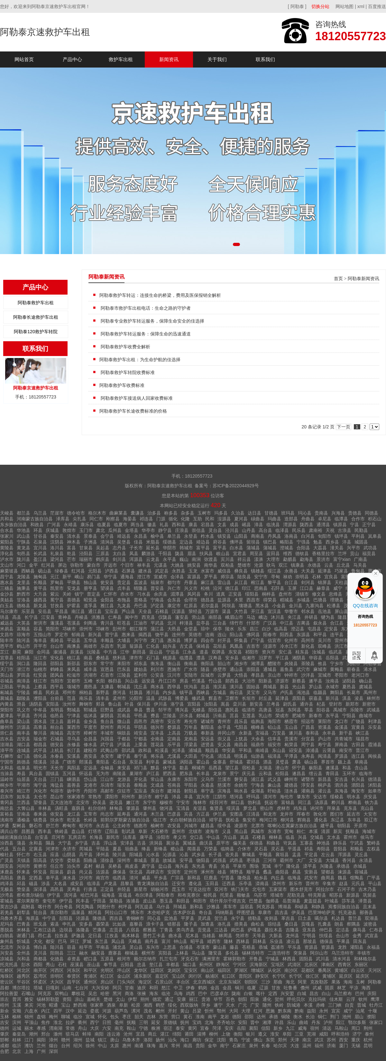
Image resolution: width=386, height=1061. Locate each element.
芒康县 (99, 929)
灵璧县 (282, 761)
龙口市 (341, 721)
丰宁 (278, 866)
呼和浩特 (340, 1034)
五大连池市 (61, 802)
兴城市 (191, 825)
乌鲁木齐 (131, 1039)
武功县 (370, 547)
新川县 (332, 698)
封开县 (224, 640)
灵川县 (40, 953)
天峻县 (7, 513)
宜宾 (335, 1010)
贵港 (205, 999)
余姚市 (241, 785)
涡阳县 (186, 761)
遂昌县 (299, 773)
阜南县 (361, 761)
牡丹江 (376, 1005)
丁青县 (166, 929)
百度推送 (377, 6)
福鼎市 (257, 744)
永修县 (73, 744)
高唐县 (265, 709)
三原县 (102, 553)
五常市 (90, 814)
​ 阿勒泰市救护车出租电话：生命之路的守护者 (145, 308)
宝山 (65, 1005)
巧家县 (341, 570)
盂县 (296, 854)
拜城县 (180, 906)
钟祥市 (291, 675)
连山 (221, 634)
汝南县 (332, 680)
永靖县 (70, 524)
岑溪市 (203, 947)
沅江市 (40, 657)
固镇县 (52, 773)
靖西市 (214, 941)
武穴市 (303, 669)
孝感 (41, 1028)
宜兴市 (203, 796)
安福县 (262, 733)
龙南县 (191, 738)
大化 (37, 941)
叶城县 (331, 900)
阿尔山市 (319, 953)
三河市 (270, 860)
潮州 (33, 1034)
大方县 (40, 594)
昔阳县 (340, 848)
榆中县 (157, 536)
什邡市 (253, 623)
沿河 (217, 588)
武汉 (319, 1039)
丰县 (188, 796)
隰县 (50, 843)
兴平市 (353, 547)
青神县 (64, 617)
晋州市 (312, 883)
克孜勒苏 (319, 981)
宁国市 (7, 761)
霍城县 (7, 900)
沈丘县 (140, 686)
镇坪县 (341, 536)
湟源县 (224, 518)
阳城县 (136, 854)
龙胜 (342, 947)
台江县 (291, 582)
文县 (221, 524)
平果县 (343, 941)
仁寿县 (115, 617)
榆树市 (157, 825)
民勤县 (361, 530)
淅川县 (153, 692)
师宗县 (227, 576)
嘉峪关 (93, 999)
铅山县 (274, 727)
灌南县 (308, 790)
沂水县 (186, 715)
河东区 (73, 970)
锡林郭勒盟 (48, 999)
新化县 (308, 646)
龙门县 (157, 640)
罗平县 (210, 576)
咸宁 (348, 1010)
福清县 (274, 756)
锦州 (28, 1016)
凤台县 (35, 773)
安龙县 (73, 588)
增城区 (257, 970)
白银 (248, 993)
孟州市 (119, 698)
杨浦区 (212, 976)
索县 (54, 924)
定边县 (186, 541)
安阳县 (52, 704)
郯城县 (203, 715)
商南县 (257, 536)
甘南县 (23, 814)
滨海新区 (259, 964)
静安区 (262, 976)
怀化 (102, 1016)
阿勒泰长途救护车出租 (35, 317)
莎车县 (348, 900)
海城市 (369, 831)
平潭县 (291, 756)
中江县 (286, 623)
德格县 (23, 605)
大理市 (273, 559)
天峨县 (135, 941)
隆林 (228, 941)
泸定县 (157, 605)
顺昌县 (212, 750)
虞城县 (365, 686)
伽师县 (272, 900)
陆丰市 (7, 640)
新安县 (256, 704)
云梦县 (224, 675)
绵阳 (176, 1034)
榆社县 (7, 854)
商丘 (152, 1034)
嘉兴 (163, 1045)
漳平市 (7, 750)
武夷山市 (109, 750)
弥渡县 (210, 559)
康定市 (174, 605)
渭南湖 (55, 1028)
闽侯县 (374, 756)
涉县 (45, 883)
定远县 (90, 767)
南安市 (346, 750)
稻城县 (286, 599)
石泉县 (40, 541)
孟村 (88, 866)
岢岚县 (290, 843)
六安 (106, 1028)
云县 (328, 565)
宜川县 (40, 547)
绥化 (172, 1005)
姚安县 (194, 565)
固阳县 (306, 958)
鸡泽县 (7, 883)
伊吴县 (298, 912)
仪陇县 (165, 617)
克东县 (350, 808)
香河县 (349, 860)
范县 (71, 698)
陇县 (179, 553)
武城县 (373, 709)
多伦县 (232, 953)
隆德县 (99, 918)
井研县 (311, 617)
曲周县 (328, 877)
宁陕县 (23, 541)
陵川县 (119, 854)
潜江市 (23, 669)
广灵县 (7, 860)
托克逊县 (347, 912)
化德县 (57, 958)
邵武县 (128, 750)
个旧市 (127, 565)
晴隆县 (140, 588)
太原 (114, 1045)
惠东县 (174, 640)
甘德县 (271, 513)
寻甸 (275, 576)
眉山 (358, 1016)
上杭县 (57, 750)
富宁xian (342, 559)
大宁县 (64, 843)
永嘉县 (207, 785)
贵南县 (321, 513)
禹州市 (370, 692)
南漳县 (23, 680)
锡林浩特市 (253, 953)
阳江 (340, 1022)
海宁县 (40, 785)
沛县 (176, 796)
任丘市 (57, 866)
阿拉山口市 (116, 912)
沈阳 (221, 1039)
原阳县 (299, 698)
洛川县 (57, 547)
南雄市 (90, 646)
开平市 (40, 646)
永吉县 (102, 825)
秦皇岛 (19, 1034)
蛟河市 (86, 825)
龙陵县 (23, 576)
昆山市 (57, 796)
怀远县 (86, 773)
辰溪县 (77, 651)
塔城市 (277, 895)
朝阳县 (344, 825)
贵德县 (355, 513)
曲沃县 (206, 843)
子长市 (136, 547)
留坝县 (253, 541)
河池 (41, 1005)
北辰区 (311, 964)
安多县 (86, 924)
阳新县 (265, 680)
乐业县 (276, 941)
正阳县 (7, 686)
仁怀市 (110, 594)
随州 (266, 1005)
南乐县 (86, 698)
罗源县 (341, 756)
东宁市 (149, 802)
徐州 (90, 1045)
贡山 (354, 553)
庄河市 (58, 837)
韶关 (138, 1016)
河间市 (23, 866)
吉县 (95, 843)
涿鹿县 (7, 871)
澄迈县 (297, 628)
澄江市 (144, 576)
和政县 (37, 524)
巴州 (359, 993)
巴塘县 (320, 599)
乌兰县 (40, 513)
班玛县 (288, 513)
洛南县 (291, 536)
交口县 (196, 837)
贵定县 (124, 582)
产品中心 (72, 59)
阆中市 (131, 617)
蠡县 (267, 871)
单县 (138, 709)
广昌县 (308, 727)
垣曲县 (131, 848)
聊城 (65, 1016)
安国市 (174, 871)
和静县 (318, 906)
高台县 (265, 530)
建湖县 (174, 790)
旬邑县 (23, 553)
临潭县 (341, 518)
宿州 (314, 1028)
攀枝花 (78, 993)
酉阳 (37, 964)
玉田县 (212, 883)
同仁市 (96, 518)
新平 (66, 576)
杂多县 (187, 513)
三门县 (57, 779)
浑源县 (344, 854)
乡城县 (303, 599)
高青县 (40, 727)
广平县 (373, 877)
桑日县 (291, 924)
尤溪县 (174, 756)
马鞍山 (341, 1028)
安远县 (207, 738)
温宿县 (246, 906)
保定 (209, 1039)
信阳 (265, 1028)
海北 (290, 981)
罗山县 (315, 686)
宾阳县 (165, 953)
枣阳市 (341, 675)
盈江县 (40, 559)
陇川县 (23, 559)
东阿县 (294, 709)
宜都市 (73, 680)
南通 (138, 1045)
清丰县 (102, 698)
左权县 (373, 848)
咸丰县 (90, 669)
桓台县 (57, 727)
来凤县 (73, 669)
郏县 (100, 704)
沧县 (225, 866)
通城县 (270, 669)
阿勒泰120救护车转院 (35, 331)
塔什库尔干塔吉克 (228, 900)
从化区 (274, 970)
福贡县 (369, 553)
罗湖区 (241, 970)
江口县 (306, 588)
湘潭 (266, 1022)
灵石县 (261, 848)
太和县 (7, 767)
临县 (290, 837)
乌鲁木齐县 (11, 918)
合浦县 (186, 947)
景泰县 (90, 536)
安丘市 (174, 721)
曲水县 (175, 935)
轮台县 (40, 912)
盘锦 (41, 1016)
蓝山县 (156, 651)
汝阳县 (210, 704)
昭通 (53, 1005)
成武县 (124, 709)
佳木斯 (336, 999)
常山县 (157, 779)
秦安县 (57, 536)
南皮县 (131, 866)
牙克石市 (190, 958)
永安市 (107, 756)
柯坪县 (125, 906)
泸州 (328, 1022)
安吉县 (341, 779)
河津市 (52, 848)
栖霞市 (291, 721)
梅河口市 (268, 819)
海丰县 (40, 640)
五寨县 (306, 843)
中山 (102, 1045)
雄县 (221, 871)
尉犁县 (23, 912)
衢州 (82, 1022)
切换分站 (320, 6)
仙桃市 (40, 669)
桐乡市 (7, 785)
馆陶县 (356, 877)
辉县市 (215, 698)
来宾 (28, 1005)
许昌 (279, 1022)
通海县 (127, 576)
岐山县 (223, 553)
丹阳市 (90, 790)
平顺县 (265, 854)
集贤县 (216, 808)
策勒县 (116, 900)
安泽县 (127, 843)
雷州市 (341, 640)
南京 (306, 1039)
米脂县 (153, 541)
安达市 (320, 796)
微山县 (124, 721)
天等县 (259, 935)
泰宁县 (140, 756)
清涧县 (107, 541)
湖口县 (23, 744)
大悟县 (241, 675)
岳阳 (241, 1028)
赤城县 (360, 866)
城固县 (361, 541)
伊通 (4, 825)
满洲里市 (211, 958)
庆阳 (371, 993)
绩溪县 (40, 761)
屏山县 (341, 611)
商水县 (157, 686)
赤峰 (320, 1005)
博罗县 (191, 640)
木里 (238, 599)
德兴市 (157, 727)
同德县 (371, 513)
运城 (16, 1028)
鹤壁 (160, 1005)
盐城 (90, 1039)
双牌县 (218, 651)
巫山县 (93, 964)
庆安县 (370, 796)
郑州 (282, 1039)
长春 (265, 1045)
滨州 (16, 1022)
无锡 (355, 1045)
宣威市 (160, 576)
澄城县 (286, 547)
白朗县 (7, 935)
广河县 (53, 524)
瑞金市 (40, 738)
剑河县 (308, 582)
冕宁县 (57, 599)
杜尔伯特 (97, 808)
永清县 (365, 860)
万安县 (279, 733)
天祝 (330, 530)
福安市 (274, 744)
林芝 (341, 987)
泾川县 (232, 530)
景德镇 (170, 1022)
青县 (212, 866)
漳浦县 (312, 750)
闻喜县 (194, 848)
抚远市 (271, 802)
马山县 (198, 953)
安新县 (311, 871)
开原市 (360, 825)
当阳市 (57, 680)
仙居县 (23, 779)
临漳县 (93, 883)
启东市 (7, 796)
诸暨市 (308, 779)
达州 (261, 1016)
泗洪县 (341, 785)
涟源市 (270, 646)
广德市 (69, 761)
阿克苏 (44, 993)
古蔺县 (303, 623)
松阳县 (282, 773)
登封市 (335, 704)
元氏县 (358, 883)
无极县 (7, 889)
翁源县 (136, 646)
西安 (343, 1039)
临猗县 (227, 848)
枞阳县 (315, 767)
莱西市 (73, 727)
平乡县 (160, 877)
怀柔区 (40, 981)
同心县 (154, 918)
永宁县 (237, 918)
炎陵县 (291, 663)
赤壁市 (219, 669)
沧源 (258, 565)
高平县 (86, 854)
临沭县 (90, 715)
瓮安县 (107, 582)
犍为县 (328, 617)
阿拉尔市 (325, 889)
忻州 (209, 1010)
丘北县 (343, 565)
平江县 (282, 657)
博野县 (236, 871)
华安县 (228, 750)
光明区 (107, 970)
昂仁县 (44, 935)
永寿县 (308, 756)
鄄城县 (73, 709)
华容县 (315, 657)
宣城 (90, 1016)
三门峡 (335, 1005)
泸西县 (111, 570)
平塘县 (73, 582)
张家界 (97, 1005)
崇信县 (198, 530)
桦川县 (338, 802)
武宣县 (371, 935)
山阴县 (69, 854)
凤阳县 (73, 767)
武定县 (162, 570)
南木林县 (131, 935)
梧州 (4, 1005)
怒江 (165, 987)
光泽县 (178, 750)
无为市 (102, 773)
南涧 (196, 559)
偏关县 (239, 843)
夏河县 (241, 518)
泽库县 (62, 518)
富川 (165, 941)
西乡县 (332, 541)
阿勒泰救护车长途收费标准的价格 (133, 411)
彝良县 (241, 570)
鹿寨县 (115, 953)
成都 (4, 1045)
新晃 (16, 651)
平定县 (311, 854)
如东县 (23, 796)
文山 (120, 999)
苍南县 (174, 785)
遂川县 (295, 733)
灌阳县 (356, 947)
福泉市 (157, 582)
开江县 (257, 611)
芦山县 (128, 611)
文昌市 (7, 634)
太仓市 (40, 796)
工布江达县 (44, 929)
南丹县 (151, 941)
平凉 (353, 987)
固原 (329, 987)
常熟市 (95, 796)
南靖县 (262, 750)
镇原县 (340, 524)
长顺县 (40, 582)
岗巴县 (237, 929)
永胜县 (178, 570)
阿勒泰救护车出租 (36, 302)
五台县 (19, 848)
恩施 (270, 1010)
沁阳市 (136, 698)
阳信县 (215, 709)
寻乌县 (73, 738)
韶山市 (224, 663)
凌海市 (212, 831)
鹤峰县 (57, 669)
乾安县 (73, 819)
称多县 (171, 513)
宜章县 (7, 657)
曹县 (150, 709)
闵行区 (195, 976)
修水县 (90, 744)
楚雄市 (244, 565)
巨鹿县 (210, 877)
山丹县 (248, 530)
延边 (82, 1010)
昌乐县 (241, 721)
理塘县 (337, 599)
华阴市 (169, 547)
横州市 (148, 953)
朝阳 (242, 999)
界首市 (328, 761)
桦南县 (355, 802)
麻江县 (207, 582)
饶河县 (166, 808)
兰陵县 (169, 715)
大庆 (94, 1028)
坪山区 (124, 970)
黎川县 (40, 733)
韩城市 (186, 547)
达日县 (254, 513)
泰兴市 (7, 790)
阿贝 (117, 987)
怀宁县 (299, 767)
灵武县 (204, 918)
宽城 (266, 866)
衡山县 (174, 663)
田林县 (259, 941)
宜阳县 (194, 704)
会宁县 (107, 536)
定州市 (191, 871)
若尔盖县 (210, 605)
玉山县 (291, 727)
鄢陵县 (23, 698)
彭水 (25, 964)
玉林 (4, 1016)
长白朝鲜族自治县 (188, 819)
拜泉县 (333, 808)
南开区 (40, 970)
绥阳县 (252, 594)
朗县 (339, 924)
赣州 (65, 1039)
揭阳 (41, 1039)
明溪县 (241, 756)
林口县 (237, 802)
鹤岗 (202, 987)
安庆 (229, 1028)
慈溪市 (224, 785)
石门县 (153, 657)
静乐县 (340, 843)
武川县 (322, 958)
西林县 (243, 941)
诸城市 (207, 721)
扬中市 (73, 790)
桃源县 (169, 657)
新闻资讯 (169, 59)
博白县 (40, 947)
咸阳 (323, 1034)
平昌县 (61, 611)
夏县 (117, 848)
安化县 (57, 657)
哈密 (104, 993)
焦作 (45, 1022)
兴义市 (191, 588)
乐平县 (174, 744)
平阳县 (191, 785)
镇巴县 (270, 541)
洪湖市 (90, 675)
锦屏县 (324, 582)
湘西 (147, 1005)
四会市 (207, 640)
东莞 (270, 1039)
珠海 (151, 1045)
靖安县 (140, 733)
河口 (21, 565)
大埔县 (124, 640)
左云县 (328, 854)
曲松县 (257, 924)
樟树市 (90, 733)
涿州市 (207, 871)
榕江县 (257, 582)
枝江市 (40, 680)
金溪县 (341, 727)
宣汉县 (274, 611)
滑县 (21, 704)
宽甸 (288, 831)
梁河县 (57, 559)
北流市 (7, 947)
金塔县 (131, 530)
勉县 (317, 541)
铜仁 (322, 1016)
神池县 (323, 843)
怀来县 (23, 871)
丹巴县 (140, 605)
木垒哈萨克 (158, 912)
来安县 (124, 767)
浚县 (358, 698)
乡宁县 (81, 843)
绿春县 (61, 570)
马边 (250, 617)
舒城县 (236, 761)
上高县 (174, 733)
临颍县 (320, 692)
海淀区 (145, 981)
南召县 (236, 692)
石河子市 (346, 889)
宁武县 (356, 843)
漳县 (258, 524)
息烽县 (335, 594)
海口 (184, 1039)
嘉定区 (162, 976)
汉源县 (178, 611)
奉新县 (207, 733)
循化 (173, 518)
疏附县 (28, 906)
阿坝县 (228, 605)
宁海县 (257, 785)
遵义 (262, 1034)
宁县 (354, 524)
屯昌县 (314, 628)
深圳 (53, 1051)
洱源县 (136, 559)
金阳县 (107, 599)
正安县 (235, 594)
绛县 (146, 848)
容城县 (361, 871)
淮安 (274, 1034)
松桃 (205, 588)
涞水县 (69, 877)
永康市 (174, 779)
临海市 (365, 773)
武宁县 (107, 744)
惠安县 (90, 756)
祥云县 (244, 559)
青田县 (332, 773)
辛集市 (329, 883)
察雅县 (149, 929)
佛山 (257, 1039)
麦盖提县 (313, 900)
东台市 (157, 790)
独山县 (90, 582)
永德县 (314, 565)
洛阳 (147, 1039)
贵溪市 (291, 738)
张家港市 (76, 796)
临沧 (165, 993)
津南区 (328, 964)
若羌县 (7, 912)
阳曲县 (90, 860)
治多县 (154, 513)
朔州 (144, 999)
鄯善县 (366, 912)
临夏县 (104, 524)
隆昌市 (344, 617)
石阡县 (277, 588)
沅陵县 (93, 651)
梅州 (53, 1016)
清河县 (70, 895)
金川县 (295, 605)
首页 (338, 278)
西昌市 (253, 599)
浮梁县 (191, 744)
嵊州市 (291, 779)
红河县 (48, 565)
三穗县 (7, 588)
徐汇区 (312, 976)
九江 (290, 1028)
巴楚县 (255, 900)
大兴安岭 (100, 987)
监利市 (140, 675)
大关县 (308, 570)
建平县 (327, 825)
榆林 (16, 1016)
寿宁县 (324, 744)
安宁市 (261, 576)
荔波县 (140, 582)
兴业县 (23, 947)
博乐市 (137, 912)
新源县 (353, 895)
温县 (150, 698)
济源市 (282, 680)
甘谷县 (40, 536)
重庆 (355, 1039)
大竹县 (241, 611)
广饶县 (358, 721)
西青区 (344, 964)
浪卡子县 (155, 924)
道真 (220, 594)
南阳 (99, 1034)
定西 (272, 993)
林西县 (289, 958)
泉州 (253, 1045)
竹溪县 (198, 680)
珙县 (4, 617)
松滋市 (73, 675)
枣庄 (126, 1016)
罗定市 (61, 634)
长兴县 (358, 779)
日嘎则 (52, 987)
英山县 (7, 675)
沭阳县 (374, 785)
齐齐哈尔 (226, 1022)
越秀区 (23, 976)
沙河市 (86, 877)
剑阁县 (90, 623)
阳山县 (236, 634)
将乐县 (157, 756)
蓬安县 (181, 617)
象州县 (7, 941)
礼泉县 (57, 553)
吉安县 (23, 738)
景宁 (234, 773)
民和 (209, 518)
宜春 (204, 1028)
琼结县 (274, 924)
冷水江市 (289, 646)
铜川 (239, 987)
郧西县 (232, 680)
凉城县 (7, 958)
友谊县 (200, 808)
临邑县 (57, 715)
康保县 (119, 871)
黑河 (117, 993)
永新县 (245, 733)
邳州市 (128, 796)
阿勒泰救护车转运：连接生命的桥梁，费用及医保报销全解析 (160, 295)
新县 (284, 686)
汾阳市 (163, 837)
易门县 (93, 576)
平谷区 (23, 981)
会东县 (174, 599)
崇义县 (224, 738)
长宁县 (31, 617)
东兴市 (153, 947)
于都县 (124, 738)
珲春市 (303, 814)
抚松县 (232, 819)
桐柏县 (86, 692)
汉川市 (174, 675)
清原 (325, 831)
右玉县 (40, 854)
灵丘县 (361, 854)
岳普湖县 (291, 900)
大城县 (332, 860)
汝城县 (319, 651)
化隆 (185, 518)
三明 (143, 1022)
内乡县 (169, 692)
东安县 (235, 651)
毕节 (218, 999)
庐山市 (324, 738)
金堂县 (191, 628)
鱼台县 (107, 721)
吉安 (4, 1022)
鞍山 (131, 1028)
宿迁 (167, 1028)
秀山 (50, 964)
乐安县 (374, 727)
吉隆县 (292, 929)
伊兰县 (219, 814)
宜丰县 (157, 733)
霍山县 (203, 761)
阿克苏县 (266, 906)
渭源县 (290, 524)
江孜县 (111, 935)
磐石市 (35, 825)
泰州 (369, 1034)
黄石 (187, 1016)
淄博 (201, 1034)
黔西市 (23, 594)
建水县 (145, 570)
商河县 (124, 727)
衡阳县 (207, 663)
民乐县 (299, 530)
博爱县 (181, 698)
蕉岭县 (57, 640)
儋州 (304, 987)
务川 (208, 594)
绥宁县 (7, 663)
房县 (183, 680)
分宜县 (308, 738)
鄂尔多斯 (357, 1022)
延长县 (153, 547)
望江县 (232, 767)
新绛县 (160, 848)
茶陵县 (308, 663)
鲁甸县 (358, 570)
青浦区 (90, 976)
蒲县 (21, 843)
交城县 (317, 837)
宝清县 (183, 808)
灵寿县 (73, 889)
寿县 (21, 773)
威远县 (7, 623)
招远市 (308, 721)
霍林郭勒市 (234, 958)
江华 (124, 651)
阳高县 (40, 860)
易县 (296, 871)
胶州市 (107, 727)
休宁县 (169, 767)
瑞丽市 (86, 559)
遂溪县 (332, 767)
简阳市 (52, 628)
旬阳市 (324, 536)
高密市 (157, 721)
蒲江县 (157, 628)
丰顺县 (107, 640)
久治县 (237, 513)
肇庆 (4, 1034)
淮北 (57, 1022)
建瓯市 (90, 750)
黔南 (299, 1010)
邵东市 (90, 663)
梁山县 (23, 721)
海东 (153, 993)
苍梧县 (248, 947)
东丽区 (361, 964)
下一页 (343, 426)
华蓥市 (291, 611)
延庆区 (346, 976)
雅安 (28, 999)
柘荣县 (291, 744)
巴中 (202, 993)
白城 (301, 993)
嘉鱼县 (286, 669)
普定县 (93, 594)
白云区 (358, 970)
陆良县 (244, 576)
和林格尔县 (365, 958)
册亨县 (90, 588)
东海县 (341, 790)
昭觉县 (90, 599)
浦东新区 (143, 976)
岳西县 (215, 767)
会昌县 (90, 738)
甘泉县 (86, 547)
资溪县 (324, 727)
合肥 (4, 1051)
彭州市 (119, 628)
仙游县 (257, 756)
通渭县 (323, 524)
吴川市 (324, 640)
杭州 (367, 1039)
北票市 (257, 825)
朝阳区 (251, 981)
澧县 (200, 657)
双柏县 (227, 565)
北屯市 (259, 889)
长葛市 (353, 692)
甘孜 (275, 987)
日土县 (304, 918)
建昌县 (207, 825)
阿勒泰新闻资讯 (363, 278)
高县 (16, 617)
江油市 (140, 623)
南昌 (187, 1045)
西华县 (174, 686)
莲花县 (157, 744)
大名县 (60, 883)
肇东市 (303, 796)
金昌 (214, 987)
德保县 (326, 941)
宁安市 (183, 802)
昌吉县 (281, 912)
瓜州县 (115, 530)
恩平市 (7, 646)
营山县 (198, 617)
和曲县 (273, 843)
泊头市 (73, 866)
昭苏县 (336, 895)
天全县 (145, 611)
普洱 (16, 999)
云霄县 (329, 750)
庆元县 (248, 773)
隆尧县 (244, 877)
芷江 (4, 651)
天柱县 (341, 582)
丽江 (193, 999)
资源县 (311, 947)
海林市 (200, 802)
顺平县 (253, 871)
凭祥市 (242, 935)
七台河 (81, 987)
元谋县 (160, 565)
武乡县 (198, 854)
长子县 (215, 854)
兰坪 (342, 553)
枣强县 (253, 860)
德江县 (232, 588)
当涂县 (7, 773)
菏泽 (216, 1028)
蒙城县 (169, 761)
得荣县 (270, 599)
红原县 (191, 605)
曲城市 (365, 715)
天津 (294, 1039)
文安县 (315, 860)
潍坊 (28, 1045)
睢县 (37, 692)
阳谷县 (323, 709)
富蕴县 (125, 895)
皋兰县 (174, 536)
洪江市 (341, 646)
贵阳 (200, 1045)
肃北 (100, 530)
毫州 (119, 1022)
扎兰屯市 (169, 958)
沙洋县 (308, 675)
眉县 (191, 553)
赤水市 (127, 594)
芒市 (71, 559)
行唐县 (90, 889)
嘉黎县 (136, 924)
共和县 (7, 518)
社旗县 (136, 692)
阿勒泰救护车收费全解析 (124, 346)
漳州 (53, 1039)
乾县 (71, 553)
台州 (65, 1045)
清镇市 (302, 594)
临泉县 (23, 767)
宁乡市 (337, 663)
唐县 (21, 877)
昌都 (4, 987)
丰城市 (107, 733)
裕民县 (210, 895)
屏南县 (341, 744)
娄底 (94, 1010)
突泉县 (300, 953)
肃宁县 (148, 866)
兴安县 (7, 953)
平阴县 (140, 727)
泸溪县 (124, 744)
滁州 (57, 1034)
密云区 (7, 981)
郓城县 (90, 709)
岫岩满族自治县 (16, 837)
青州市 (224, 721)
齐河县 (40, 715)
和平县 (320, 634)
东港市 (274, 831)
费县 (155, 715)
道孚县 (90, 605)
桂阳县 (23, 657)
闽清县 (324, 756)
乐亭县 (245, 883)
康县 (193, 524)
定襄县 (35, 848)
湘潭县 (257, 663)
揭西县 (145, 634)
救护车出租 (121, 59)
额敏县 (243, 895)
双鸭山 (61, 993)
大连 (294, 1045)
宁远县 (172, 651)
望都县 (328, 871)
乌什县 (163, 906)
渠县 (226, 611)
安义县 (224, 744)
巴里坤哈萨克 (321, 912)
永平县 (169, 559)
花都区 (308, 970)
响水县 (241, 790)
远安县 (148, 680)
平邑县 (140, 715)
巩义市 (23, 709)
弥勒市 (77, 565)
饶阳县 (203, 860)
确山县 (365, 680)
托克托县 (9, 964)
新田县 (139, 651)
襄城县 (7, 698)
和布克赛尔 (189, 895)
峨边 (263, 617)
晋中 (254, 1022)
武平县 (40, 750)
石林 (316, 576)
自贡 (349, 1005)
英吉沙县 (9, 906)
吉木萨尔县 (184, 912)
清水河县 (342, 958)
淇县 (346, 698)
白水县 (236, 547)
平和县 (245, 750)
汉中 (70, 1010)
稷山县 (177, 848)
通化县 (320, 819)
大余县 (257, 738)
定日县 (95, 935)
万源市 (212, 611)
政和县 (145, 750)
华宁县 (110, 576)
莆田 (189, 1034)
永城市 (332, 686)
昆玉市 (178, 889)
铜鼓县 (124, 733)
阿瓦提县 (144, 906)
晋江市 (362, 750)
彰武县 (128, 831)
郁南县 (78, 634)
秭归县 (115, 680)
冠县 (279, 709)
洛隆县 (82, 929)
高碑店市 (155, 871)
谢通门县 (26, 935)
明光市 (40, 767)
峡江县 (362, 733)
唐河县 (119, 692)
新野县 (102, 692)
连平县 (337, 634)
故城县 (169, 860)
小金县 (279, 605)
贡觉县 (204, 929)
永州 (323, 1010)
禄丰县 (144, 565)
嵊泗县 (73, 779)
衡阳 (238, 1034)
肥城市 (299, 715)
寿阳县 (323, 848)
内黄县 (7, 704)
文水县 (333, 837)
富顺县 (23, 628)
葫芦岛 (121, 1010)
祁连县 (146, 518)
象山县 (274, 785)
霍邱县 (253, 761)
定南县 (174, 738)
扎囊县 (324, 924)
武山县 (23, 536)
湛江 (164, 1034)
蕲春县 (353, 669)
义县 (226, 831)
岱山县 (90, 779)
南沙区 (291, 970)
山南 (66, 987)
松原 (135, 1005)
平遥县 (294, 848)
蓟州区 (206, 964)
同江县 (304, 802)
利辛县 (153, 761)
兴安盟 (287, 993)
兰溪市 (224, 779)
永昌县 (140, 536)
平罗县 (187, 918)
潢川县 (236, 686)
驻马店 (72, 1034)
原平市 (223, 843)
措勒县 (254, 918)
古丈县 (186, 646)
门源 (160, 518)
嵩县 (225, 704)
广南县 (360, 559)
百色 (230, 999)
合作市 (358, 518)
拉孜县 (61, 935)
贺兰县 (221, 918)
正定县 (107, 889)
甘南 (129, 987)
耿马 (270, 565)
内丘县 (277, 877)
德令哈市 (76, 513)
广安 (254, 1005)
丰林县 (44, 808)
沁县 (183, 854)
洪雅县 (98, 617)
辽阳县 (111, 831)
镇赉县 (40, 819)
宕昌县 (207, 524)
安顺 (16, 1010)
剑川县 (119, 559)
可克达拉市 (199, 889)
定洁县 (342, 929)
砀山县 (311, 761)
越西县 (40, 599)
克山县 (367, 808)
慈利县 (119, 657)
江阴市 (219, 796)
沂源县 (23, 727)
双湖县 (371, 918)
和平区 (90, 970)
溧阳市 (111, 796)
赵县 (343, 883)
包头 (114, 1016)
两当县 (137, 524)
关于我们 (217, 59)
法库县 (129, 837)
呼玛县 (253, 796)
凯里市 (57, 588)
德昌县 (207, 599)
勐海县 (306, 559)
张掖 (141, 993)
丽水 (28, 1028)
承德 (273, 1016)
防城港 (293, 1005)
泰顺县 (140, 785)
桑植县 (102, 657)
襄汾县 (172, 843)
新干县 (346, 733)
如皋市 (374, 790)
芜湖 (311, 1034)
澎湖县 (7, 744)
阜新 (142, 831)
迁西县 (228, 883)
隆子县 (191, 924)
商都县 (40, 958)
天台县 (40, 779)
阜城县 (140, 860)
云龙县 (153, 559)
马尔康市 (9, 611)
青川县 (107, 623)
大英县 (23, 623)
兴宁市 (140, 640)
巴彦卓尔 (219, 993)
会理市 (191, 599)
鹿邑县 (90, 686)
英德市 (195, 634)
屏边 (62, 565)
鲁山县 (115, 704)
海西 (366, 987)
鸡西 (190, 993)
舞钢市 (86, 704)
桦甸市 (69, 825)
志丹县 (119, 547)
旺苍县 (124, 623)
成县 (234, 524)
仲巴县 (326, 929)
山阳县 (241, 536)
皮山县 (149, 900)
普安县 (157, 588)
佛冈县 (253, 634)
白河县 (308, 536)
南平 (212, 1016)
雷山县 (224, 582)
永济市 (69, 848)
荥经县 (195, 611)
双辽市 (371, 819)
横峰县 (257, 727)
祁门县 (140, 767)
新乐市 (295, 883)
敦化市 (320, 814)
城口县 (189, 964)
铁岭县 (61, 831)
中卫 (178, 987)
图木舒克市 (301, 889)
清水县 (73, 536)
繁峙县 (373, 843)
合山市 (342, 935)
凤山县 (118, 941)
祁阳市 (252, 651)
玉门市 (86, 530)
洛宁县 (177, 704)
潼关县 (337, 547)
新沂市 (145, 796)
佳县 (138, 541)
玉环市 (349, 773)
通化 (266, 999)
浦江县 (257, 779)
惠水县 (7, 582)
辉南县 (304, 819)
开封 (172, 1010)
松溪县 (162, 750)
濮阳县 (40, 698)
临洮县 (273, 524)
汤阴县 (35, 704)
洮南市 (7, 819)
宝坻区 (277, 964)
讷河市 (317, 808)
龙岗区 (174, 970)
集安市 (249, 819)
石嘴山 (28, 993)
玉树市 (204, 513)
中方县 (110, 651)
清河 (133, 877)
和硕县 (301, 906)
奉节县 (110, 964)
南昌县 (241, 744)
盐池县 (171, 918)
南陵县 (119, 773)
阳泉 (254, 999)
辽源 (263, 987)
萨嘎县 (254, 929)
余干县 (224, 727)
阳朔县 (57, 953)
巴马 (62, 941)
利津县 (374, 721)
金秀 (357, 935)
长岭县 (90, 819)
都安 (50, 941)
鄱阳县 (207, 727)
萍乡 (205, 1005)
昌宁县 (7, 576)
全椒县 (107, 767)
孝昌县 (257, 675)
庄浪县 (181, 530)
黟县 (155, 767)
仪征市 (124, 790)
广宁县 (257, 640)
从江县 (241, 582)
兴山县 (131, 680)
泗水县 (40, 721)
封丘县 (265, 698)
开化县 (140, 779)
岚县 (244, 837)
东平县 (332, 715)
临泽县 (282, 530)
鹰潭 (375, 999)
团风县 (57, 675)
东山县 (279, 750)
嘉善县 (73, 785)
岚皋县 (374, 536)
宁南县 (157, 599)
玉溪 (16, 1005)
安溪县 (73, 756)
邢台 (45, 1034)
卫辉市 (232, 698)
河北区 (23, 970)
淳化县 (7, 553)
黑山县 (241, 831)
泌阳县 (349, 680)
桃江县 (73, 657)
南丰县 (23, 733)
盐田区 (157, 970)
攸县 (322, 663)
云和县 (265, 773)
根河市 (124, 958)
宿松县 (248, 767)
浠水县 (370, 669)
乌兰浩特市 (342, 953)
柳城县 (131, 953)
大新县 (275, 935)
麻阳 (28, 651)
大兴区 (57, 981)
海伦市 (286, 796)
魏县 (342, 877)
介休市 (244, 848)
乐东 (241, 628)
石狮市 (7, 756)
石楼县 (259, 837)
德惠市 (140, 825)
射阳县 (191, 790)
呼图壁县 (246, 912)
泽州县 (102, 854)
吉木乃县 (367, 889)
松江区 (107, 976)
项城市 (73, 686)
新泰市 (315, 715)
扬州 (160, 1039)
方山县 (230, 837)
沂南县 (219, 715)
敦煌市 (69, 530)
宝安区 (191, 970)
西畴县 (28, 570)
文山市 (7, 565)
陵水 (229, 628)
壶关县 (232, 854)
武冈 (346, 657)
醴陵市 (274, 663)
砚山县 (44, 570)
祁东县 (140, 663)
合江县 (337, 623)
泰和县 (312, 733)
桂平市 (86, 947)
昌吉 (313, 993)
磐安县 (241, 779)
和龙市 (270, 814)
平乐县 (294, 947)
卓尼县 (324, 518)
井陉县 (124, 889)
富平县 (203, 547)
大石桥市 (160, 831)
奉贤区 (73, 976)
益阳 (311, 1010)
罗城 (86, 941)
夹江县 (294, 617)
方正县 (203, 814)
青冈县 (7, 802)
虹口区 (228, 976)
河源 (106, 1010)
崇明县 (302, 576)
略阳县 (286, 541)
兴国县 (107, 738)
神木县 (73, 541)
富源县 (194, 576)
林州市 (373, 698)
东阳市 (191, 779)
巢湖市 (136, 773)
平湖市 (23, 785)
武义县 (274, 779)
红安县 (40, 675)
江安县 (48, 617)
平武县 (157, 623)
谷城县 (7, 680)
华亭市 (148, 530)
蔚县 (71, 871)
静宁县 (165, 530)
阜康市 (264, 912)
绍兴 (77, 1045)
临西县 (119, 877)
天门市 (7, 669)
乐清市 (107, 785)
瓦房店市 (77, 837)
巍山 (183, 559)
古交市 (57, 860)
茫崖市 (57, 513)
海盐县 (57, 785)
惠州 (126, 1045)
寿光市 (191, 721)
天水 (230, 1005)
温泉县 (78, 912)
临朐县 (257, 721)
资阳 (66, 999)
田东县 (360, 941)
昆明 (367, 1045)
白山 (326, 993)
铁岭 (279, 1005)
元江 (54, 576)
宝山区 (178, 976)
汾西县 (7, 843)
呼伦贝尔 (296, 999)
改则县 (271, 918)
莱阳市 (324, 721)
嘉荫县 (78, 808)
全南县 (157, 738)
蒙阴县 (107, 715)
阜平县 (52, 877)
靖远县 (124, 536)
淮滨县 (219, 686)
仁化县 (153, 646)
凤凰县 (236, 646)
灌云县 (324, 790)
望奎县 (40, 802)
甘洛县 (23, 599)
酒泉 (111, 1005)
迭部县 (291, 518)
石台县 (119, 761)
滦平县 (310, 866)
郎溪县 (86, 761)
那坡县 (310, 941)
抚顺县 (352, 831)
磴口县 (90, 958)
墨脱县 (7, 929)
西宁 (94, 1022)
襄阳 (253, 1028)
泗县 (267, 761)
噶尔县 (321, 918)
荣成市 (282, 715)
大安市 (370, 814)
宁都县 (140, 738)
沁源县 (169, 854)
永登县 (191, 536)
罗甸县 (57, 582)
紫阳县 (7, 541)
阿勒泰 (374, 981)
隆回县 (40, 663)
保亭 (217, 628)
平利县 (358, 536)
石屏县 (128, 570)
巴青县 (23, 924)
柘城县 (7, 692)
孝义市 (180, 837)
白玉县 (7, 605)
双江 (283, 565)
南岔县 (7, 808)
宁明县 (309, 935)
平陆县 (102, 848)
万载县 (191, 733)
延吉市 (353, 814)
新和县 (194, 877)
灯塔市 (95, 831)
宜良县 (331, 576)
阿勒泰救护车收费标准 (121, 385)
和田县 (183, 900)
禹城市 (340, 709)
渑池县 (303, 692)
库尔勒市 (59, 912)
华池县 (23, 530)
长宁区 (279, 976)
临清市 (248, 709)
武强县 (219, 860)
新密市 (369, 704)
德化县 (40, 756)
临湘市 (248, 657)
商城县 (270, 686)
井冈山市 (226, 733)
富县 (71, 547)
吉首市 (253, 646)
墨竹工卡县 (154, 935)
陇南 (236, 993)
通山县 (236, 669)
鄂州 (221, 1010)
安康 (181, 999)
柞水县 (207, 536)
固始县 (253, 686)
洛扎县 (224, 924)
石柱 (62, 964)
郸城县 (124, 686)
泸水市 (7, 559)
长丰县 (203, 773)
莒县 (234, 715)
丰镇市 (364, 953)
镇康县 (297, 565)
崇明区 (57, 976)
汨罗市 (265, 657)
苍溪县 (73, 623)
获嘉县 (315, 698)
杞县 (321, 704)
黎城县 (248, 854)
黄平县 (40, 588)
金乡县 (90, 721)
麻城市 (320, 669)
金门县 (23, 756)
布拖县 (124, 599)
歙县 (183, 767)
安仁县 (285, 651)
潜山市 (282, 767)
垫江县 (156, 964)
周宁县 (308, 744)
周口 (355, 1028)
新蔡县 (299, 680)
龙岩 (224, 1016)
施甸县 (40, 576)
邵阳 (248, 1016)
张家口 (376, 1022)
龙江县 (73, 814)
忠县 (141, 964)
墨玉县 (166, 900)
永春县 (57, 756)
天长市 (57, 767)
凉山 (79, 999)
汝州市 (69, 704)
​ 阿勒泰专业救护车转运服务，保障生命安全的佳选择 (151, 321)
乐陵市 (356, 709)
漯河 (135, 1010)
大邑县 (174, 628)
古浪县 (344, 530)
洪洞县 (156, 843)
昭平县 (197, 941)
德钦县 (302, 553)
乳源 (121, 646)
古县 (141, 843)
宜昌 (140, 1034)
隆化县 (293, 866)
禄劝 (287, 576)
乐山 (291, 1022)
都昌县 (40, 744)
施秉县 (23, 588)
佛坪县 (236, 541)
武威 (317, 987)
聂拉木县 (273, 929)
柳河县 (287, 819)
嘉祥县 (73, 721)
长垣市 (248, 698)
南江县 (78, 611)
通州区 (90, 981)
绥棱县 (337, 796)
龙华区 (140, 970)
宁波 (245, 1039)
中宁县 (49, 918)
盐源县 (224, 599)
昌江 (254, 628)
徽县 (151, 524)
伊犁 (132, 999)
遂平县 (315, 680)
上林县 (181, 953)
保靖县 (203, 646)
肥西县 (169, 773)
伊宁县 (53, 895)
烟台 (53, 1045)
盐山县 (165, 866)
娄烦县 (73, 860)
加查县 (207, 924)
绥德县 (169, 541)
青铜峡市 (135, 918)
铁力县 (371, 802)
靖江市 (23, 790)
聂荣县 (102, 924)
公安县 (157, 675)
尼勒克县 (296, 895)
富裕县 (7, 814)
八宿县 (133, 929)
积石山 (374, 518)
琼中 (205, 628)
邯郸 (4, 1039)
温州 (306, 1045)
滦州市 (279, 883)
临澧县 (186, 657)
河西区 (57, 970)
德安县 (57, 744)
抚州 (184, 1022)
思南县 (261, 588)
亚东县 (309, 929)
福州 (319, 1045)
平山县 (374, 883)
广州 (41, 1051)
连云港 (113, 1034)
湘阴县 (299, 657)
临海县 (294, 877)
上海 (28, 1051)
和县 (346, 767)
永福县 (373, 947)
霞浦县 (374, 744)
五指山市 (42, 634)
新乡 (277, 1028)
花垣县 (219, 646)
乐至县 (28, 611)
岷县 (246, 524)
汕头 (172, 1039)
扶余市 (57, 819)
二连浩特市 (279, 953)
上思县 (169, 947)
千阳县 (165, 553)
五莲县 (248, 715)
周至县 (256, 553)
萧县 (296, 761)
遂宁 (218, 1005)
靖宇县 (216, 819)
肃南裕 (315, 530)
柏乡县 (261, 877)
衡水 (297, 1016)
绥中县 (224, 825)
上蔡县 (40, 686)
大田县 (191, 756)
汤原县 (321, 802)
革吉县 (288, 918)
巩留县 (369, 895)
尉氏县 (290, 704)
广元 (242, 1005)
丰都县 (172, 964)
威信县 (224, 570)
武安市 (311, 877)
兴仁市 (174, 588)
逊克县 (116, 802)
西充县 (148, 617)
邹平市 (165, 709)
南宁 (224, 1045)
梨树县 (19, 825)
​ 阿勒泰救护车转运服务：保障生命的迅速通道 (145, 333)
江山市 (107, 779)
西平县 (57, 686)
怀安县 (40, 871)
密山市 (266, 808)
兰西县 (23, 802)
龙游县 (124, 779)
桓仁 (301, 831)
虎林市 (283, 808)
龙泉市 (219, 773)
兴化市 (40, 790)
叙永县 (320, 623)
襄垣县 (282, 854)
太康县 (107, 686)
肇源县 (133, 808)
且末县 (369, 906)
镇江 (102, 1039)
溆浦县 (60, 651)
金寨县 (219, 761)
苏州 (331, 1039)
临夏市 (120, 524)
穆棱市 (166, 802)
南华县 (210, 565)
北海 (209, 1022)
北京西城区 (204, 981)
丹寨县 (191, 582)
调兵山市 (9, 831)
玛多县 (221, 513)
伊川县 (160, 704)
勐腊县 (290, 559)
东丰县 (354, 819)
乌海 (178, 993)
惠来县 (128, 634)
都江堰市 (138, 628)
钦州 (362, 999)
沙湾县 (7, 895)
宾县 (188, 814)
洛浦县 (133, 900)
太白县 (119, 553)
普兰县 (355, 918)
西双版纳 (189, 1005)
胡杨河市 (160, 889)
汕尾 (360, 1010)
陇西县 (306, 524)
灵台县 (215, 530)
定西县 (35, 877)
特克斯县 (317, 895)
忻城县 (23, 941)
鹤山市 (23, 646)
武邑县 (236, 860)
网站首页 (24, 59)
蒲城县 (253, 547)
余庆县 (160, 594)
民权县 (52, 692)
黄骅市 (40, 866)
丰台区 (183, 981)
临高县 (281, 628)
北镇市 (195, 831)
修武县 (198, 698)
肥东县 (186, 773)
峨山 (79, 576)
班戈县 (40, 924)
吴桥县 (115, 866)
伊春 (190, 987)
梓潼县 (186, 623)
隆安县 (215, 953)
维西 (287, 553)
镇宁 (79, 594)
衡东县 (157, 663)
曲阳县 (282, 871)
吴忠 (92, 993)
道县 (203, 651)
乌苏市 (260, 895)
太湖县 (265, 767)
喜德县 (73, 599)
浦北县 (119, 947)
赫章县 (323, 588)
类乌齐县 (185, 929)
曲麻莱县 (118, 513)
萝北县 (250, 808)
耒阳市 (124, 663)
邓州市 (69, 692)
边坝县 (66, 929)
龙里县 (23, 582)
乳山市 (265, 715)
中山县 (213, 837)
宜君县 (239, 553)
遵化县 (195, 883)
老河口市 (360, 675)
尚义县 (86, 871)
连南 (209, 634)
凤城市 (257, 831)
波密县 (370, 924)
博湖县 (284, 906)
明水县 (353, 796)
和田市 (200, 900)
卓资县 (73, 958)
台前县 (57, 698)
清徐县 (107, 860)
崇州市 (86, 628)
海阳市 (274, 721)
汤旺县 (61, 808)
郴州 (160, 1010)
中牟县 (40, 709)
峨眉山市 (234, 617)
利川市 (157, 669)
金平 (33, 565)
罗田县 (23, 675)
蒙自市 (93, 565)
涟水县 (291, 790)
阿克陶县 (85, 906)
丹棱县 (81, 617)
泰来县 (40, 814)
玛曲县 (274, 518)
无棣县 (198, 709)
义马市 (270, 692)
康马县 (359, 929)
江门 (28, 1039)
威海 (302, 1028)
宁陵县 (23, 692)
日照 (106, 1022)
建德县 (291, 785)
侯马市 (367, 837)
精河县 (95, 912)
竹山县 (215, 680)
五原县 (107, 958)
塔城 (37, 987)
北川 (171, 623)
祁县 (308, 848)
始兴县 (169, 646)
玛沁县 (304, 513)
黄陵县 (7, 547)
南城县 (57, 733)
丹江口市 (167, 680)
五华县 (90, 640)
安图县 (236, 814)
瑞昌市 (362, 738)
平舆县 (23, 686)
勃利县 (254, 802)
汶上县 (57, 721)
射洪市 (40, 623)
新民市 (113, 837)
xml (360, 6)
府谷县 (219, 541)
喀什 (260, 993)
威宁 (337, 588)
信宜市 (274, 640)
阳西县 (286, 634)
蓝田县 (273, 553)
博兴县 (181, 709)
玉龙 (193, 570)
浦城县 (195, 750)
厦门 (343, 1045)
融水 (83, 953)
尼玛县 (7, 924)
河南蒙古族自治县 (35, 518)
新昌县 (324, 779)
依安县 (57, 814)
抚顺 (131, 1022)
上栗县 (140, 744)
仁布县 (376, 929)
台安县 (41, 837)
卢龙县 (110, 883)
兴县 (302, 837)
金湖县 (257, 790)
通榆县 (23, 819)
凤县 (133, 553)
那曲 (277, 981)
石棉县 (162, 611)
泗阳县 (358, 785)
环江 (74, 941)
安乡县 (232, 657)
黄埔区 (341, 970)
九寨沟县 (315, 605)
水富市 (207, 570)
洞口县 (23, 663)
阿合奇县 (64, 906)
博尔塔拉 (21, 987)
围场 (254, 866)
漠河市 (270, 796)
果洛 (335, 981)
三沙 (265, 981)
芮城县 (86, 848)
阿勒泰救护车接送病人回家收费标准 (136, 398)
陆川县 (57, 947)
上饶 (225, 1034)
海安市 (358, 790)
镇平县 (186, 692)
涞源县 (344, 871)
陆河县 (23, 640)
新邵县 (73, 663)
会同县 (43, 651)
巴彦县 (174, 814)
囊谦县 (137, 513)
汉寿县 (215, 657)
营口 (175, 1016)
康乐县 (87, 524)
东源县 (303, 634)
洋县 (346, 541)
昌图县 (28, 831)
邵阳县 (57, 663)
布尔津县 (144, 895)
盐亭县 (203, 623)
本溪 (313, 831)
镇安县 (224, 536)
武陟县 (165, 698)
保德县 (256, 843)
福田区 (224, 970)
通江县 (95, 611)
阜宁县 (207, 790)
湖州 (77, 1039)
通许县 (306, 704)
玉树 (360, 981)
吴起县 (102, 547)
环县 (37, 530)
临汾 (77, 1016)
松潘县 (333, 605)
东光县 (198, 866)
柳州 (213, 1034)
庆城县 (52, 530)
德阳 (236, 1016)
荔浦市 (277, 947)
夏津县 (7, 715)
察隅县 (353, 924)
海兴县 (181, 866)
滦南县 (262, 883)
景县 (155, 860)
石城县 (57, 738)
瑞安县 (124, 785)
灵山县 (136, 947)
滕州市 (7, 727)
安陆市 (191, 675)
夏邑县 (349, 686)
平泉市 (239, 866)
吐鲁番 (290, 987)
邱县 (21, 883)
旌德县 (23, 761)
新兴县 (95, 634)
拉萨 (70, 1022)
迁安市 (178, 883)
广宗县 (177, 877)
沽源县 (102, 871)
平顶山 (31, 1022)
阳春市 (270, 634)
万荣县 (210, 848)
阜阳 (286, 1034)
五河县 (69, 773)
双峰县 (324, 646)
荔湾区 (40, 976)
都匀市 (174, 582)
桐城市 (198, 767)
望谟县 (107, 588)
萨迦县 (78, 935)
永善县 (291, 570)
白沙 (266, 628)
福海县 (108, 895)
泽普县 (365, 900)
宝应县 (111, 611)
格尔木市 (97, 513)
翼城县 (189, 843)
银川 (250, 1034)
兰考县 (273, 704)
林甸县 (116, 808)
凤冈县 (194, 594)
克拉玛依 (317, 999)
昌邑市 (140, 721)
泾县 (54, 761)
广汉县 (270, 623)
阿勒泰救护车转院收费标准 (127, 372)
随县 (205, 669)
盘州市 (285, 594)
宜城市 (324, 675)
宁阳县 (349, 715)
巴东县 (124, 669)
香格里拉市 (323, 553)
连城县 (23, 750)
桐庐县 (324, 785)
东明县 (57, 709)
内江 (45, 1010)
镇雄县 (257, 570)
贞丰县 (124, 588)
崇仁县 (7, 733)
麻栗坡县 (9, 570)
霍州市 (350, 837)
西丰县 (44, 831)
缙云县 (315, 773)
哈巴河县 (89, 895)
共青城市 (344, 738)
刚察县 (113, 518)
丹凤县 (274, 536)
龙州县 (292, 935)
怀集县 (241, 640)
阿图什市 (106, 906)
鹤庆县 (102, 559)
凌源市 (241, 825)
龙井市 (286, 814)
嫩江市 (133, 802)
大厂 (301, 860)
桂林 (16, 1039)
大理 (245, 1010)
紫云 (54, 594)
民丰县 (82, 900)
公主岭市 (122, 825)
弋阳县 (241, 727)
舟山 (82, 1028)
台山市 (57, 646)
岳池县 (324, 611)
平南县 (102, 947)
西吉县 (116, 918)
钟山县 (180, 941)
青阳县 (102, 761)
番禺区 (324, 970)
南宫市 (102, 877)
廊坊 (196, 1039)
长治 (310, 1016)
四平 (57, 1010)
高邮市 (107, 790)
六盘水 (31, 1010)
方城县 (219, 692)
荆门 (334, 1016)
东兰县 (101, 941)
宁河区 (239, 964)
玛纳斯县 (225, 912)
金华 (212, 1045)
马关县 (360, 565)
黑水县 (262, 605)
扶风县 (206, 553)
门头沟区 (126, 981)
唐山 (114, 1039)
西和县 (178, 524)
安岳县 (44, 611)
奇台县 (205, 912)
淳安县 (308, 785)
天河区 (374, 970)
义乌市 (207, 779)
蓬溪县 (57, 623)
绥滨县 (233, 808)
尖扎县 (79, 518)
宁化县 (207, 756)
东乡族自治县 (13, 524)
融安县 (98, 953)
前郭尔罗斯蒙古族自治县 (125, 819)
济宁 (357, 1034)
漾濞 (258, 559)
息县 (205, 686)
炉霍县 (73, 605)
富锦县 (288, 802)
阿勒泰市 (165, 895)
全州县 (23, 953)
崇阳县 (253, 669)
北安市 (82, 802)
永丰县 (329, 733)
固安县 (7, 866)
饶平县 (162, 634)
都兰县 (23, 513)
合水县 (7, 530)
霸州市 (286, 860)
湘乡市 (241, 663)
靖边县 (203, 541)
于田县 (99, 900)
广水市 (191, 669)
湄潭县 (177, 594)
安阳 (242, 1022)
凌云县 (293, 941)
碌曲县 (257, 518)
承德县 (343, 866)
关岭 (66, 594)
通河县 (140, 814)
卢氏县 (286, 692)
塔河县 (236, 796)
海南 (348, 981)
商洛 (129, 993)
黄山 (184, 1010)
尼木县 (192, 935)
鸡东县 (300, 808)
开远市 (110, 565)
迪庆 (141, 987)
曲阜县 (7, 721)
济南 (331, 1045)
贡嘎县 (308, 924)
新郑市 (352, 704)
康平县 (146, 837)
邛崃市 (69, 628)
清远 (326, 1028)
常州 (175, 1045)
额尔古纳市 (145, 958)
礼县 (164, 524)
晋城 (361, 1005)
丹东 (315, 1022)
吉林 (151, 1016)
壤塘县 (245, 605)
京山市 (274, 675)
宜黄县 (358, 727)
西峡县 (203, 692)
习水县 (144, 594)
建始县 (140, 669)
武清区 (294, 964)
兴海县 (338, 513)
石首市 (107, 675)
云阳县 (127, 964)
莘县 (308, 709)
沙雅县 (213, 906)
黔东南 (284, 1010)
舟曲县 (308, 518)
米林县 (23, 929)
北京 (16, 1051)
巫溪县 (77, 964)
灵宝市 (253, 692)
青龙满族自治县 (153, 883)
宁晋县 (227, 877)
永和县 (35, 843)
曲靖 (303, 1022)
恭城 (263, 947)
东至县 (136, 761)
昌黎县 (127, 883)
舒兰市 (52, 825)
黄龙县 (23, 547)
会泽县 (177, 576)
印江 (246, 588)
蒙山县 (219, 947)
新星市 (140, 889)
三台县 (219, 623)
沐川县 (277, 617)
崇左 (4, 999)
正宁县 (369, 524)
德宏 (156, 999)
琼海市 (23, 634)
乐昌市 (107, 646)
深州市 (124, 860)
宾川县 (227, 559)
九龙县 (124, 605)
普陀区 (245, 976)
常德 (70, 1028)
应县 (54, 854)
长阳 (100, 680)
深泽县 (40, 889)
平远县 (73, 640)
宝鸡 (196, 1022)
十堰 (372, 1010)
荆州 (367, 1028)
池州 (346, 1016)
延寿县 (124, 814)
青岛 (233, 1039)
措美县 (241, 924)
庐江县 (153, 773)
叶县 (129, 704)
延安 (155, 1022)
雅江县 (107, 605)
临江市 (160, 819)
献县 (100, 866)
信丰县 (274, 738)
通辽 (169, 999)
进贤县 (207, 744)
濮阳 (371, 1016)
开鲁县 (255, 958)
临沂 (16, 1045)
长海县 (96, 837)
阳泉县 (57, 871)
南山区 (207, 970)
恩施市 (174, 669)
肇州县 (149, 808)
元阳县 (95, 570)
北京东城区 (230, 981)
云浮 (350, 999)
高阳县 (7, 877)
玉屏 (292, 588)
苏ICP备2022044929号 (236, 485)
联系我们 (265, 59)
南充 (119, 1028)
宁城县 (272, 958)
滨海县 (224, 790)
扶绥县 (326, 935)
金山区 (124, 976)
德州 (4, 1028)
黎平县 (274, 582)
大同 (233, 1010)
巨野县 (107, 709)
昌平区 (73, 981)
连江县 (358, 756)
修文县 (319, 594)
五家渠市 (278, 889)
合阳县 (303, 547)
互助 (197, 518)
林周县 (225, 935)
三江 (71, 953)
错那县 (174, 924)
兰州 (41, 1045)
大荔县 (320, 547)
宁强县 (303, 541)
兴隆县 (326, 866)
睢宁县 (162, 796)
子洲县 (90, 541)
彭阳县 (66, 918)
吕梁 (196, 1010)
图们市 (337, 814)
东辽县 (337, 819)
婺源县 (174, 727)
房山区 (107, 981)
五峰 (88, 680)
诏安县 (295, 750)
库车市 (230, 906)
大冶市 (248, 680)
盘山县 (78, 831)
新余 (4, 1010)
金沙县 (7, 594)
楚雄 (108, 999)
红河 (257, 1010)
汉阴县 (57, 541)
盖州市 (178, 831)
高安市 (73, 733)
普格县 (140, 599)
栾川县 (239, 704)
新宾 (337, 831)
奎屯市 (49, 900)
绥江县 (274, 570)
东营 (163, 1016)
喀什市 (44, 906)
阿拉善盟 (9, 993)
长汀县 (73, 750)
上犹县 (241, 738)
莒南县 (124, 715)
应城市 (207, 675)
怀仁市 (23, 854)
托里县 (227, 895)
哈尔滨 (280, 1045)
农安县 (174, 825)
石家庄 (239, 1045)
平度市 (90, 727)
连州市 (178, 634)
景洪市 (323, 559)
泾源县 (82, 918)
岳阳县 (332, 657)
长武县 (40, 553)
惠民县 (232, 709)
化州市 (291, 640)
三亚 (299, 1034)
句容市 (57, 790)
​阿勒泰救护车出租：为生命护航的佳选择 (139, 359)
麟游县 (148, 553)
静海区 (223, 964)
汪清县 (253, 814)
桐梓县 (268, 594)
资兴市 (268, 651)
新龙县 (40, 605)
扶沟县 (191, 686)
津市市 (136, 657)
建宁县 (124, 756)
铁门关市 (240, 889)
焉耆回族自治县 (344, 906)
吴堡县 (124, 541)
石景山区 (164, 981)
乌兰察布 (343, 993)
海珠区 (7, 976)
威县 (146, 877)
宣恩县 (107, 669)
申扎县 (69, 924)
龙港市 (90, 785)
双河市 (221, 889)
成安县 (77, 883)
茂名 (147, 1010)
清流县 (224, 756)
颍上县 (344, 761)
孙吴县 (99, 802)
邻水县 (308, 611)
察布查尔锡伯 (30, 895)
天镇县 (23, 860)
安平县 (186, 860)
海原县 (32, 918)
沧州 (128, 1034)
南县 (88, 657)
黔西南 (80, 1005)
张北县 (136, 871)
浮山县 (110, 843)
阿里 (302, 981)
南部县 (215, 617)
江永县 (189, 651)
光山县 (299, 686)
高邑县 (57, 889)
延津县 (324, 570)
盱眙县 (274, 790)
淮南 (200, 1016)
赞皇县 (23, 889)
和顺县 (356, 848)
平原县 (23, 715)
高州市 (308, 640)
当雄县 (209, 935)
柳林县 (275, 837)
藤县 (234, 947)
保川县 (144, 704)
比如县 (119, 924)
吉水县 (7, 738)
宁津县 (73, 715)
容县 (37, 628)
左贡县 (116, 929)
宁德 (143, 1028)
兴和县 (23, 958)
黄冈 (192, 1028)
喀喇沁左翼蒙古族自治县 (292, 825)
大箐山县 (26, 808)
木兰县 (157, 814)
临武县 (335, 651)
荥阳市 (7, 709)
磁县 (33, 883)
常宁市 (107, 663)
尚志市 (107, 814)
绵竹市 (236, 623)
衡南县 (191, 663)
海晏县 (129, 518)
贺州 (279, 999)
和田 (153, 987)
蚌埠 (86, 1034)
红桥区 (7, 970)
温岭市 (7, 779)
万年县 (191, 727)
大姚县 (177, 565)
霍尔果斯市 (28, 900)
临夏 (251, 987)
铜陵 (285, 1016)
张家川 (7, 536)
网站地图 (344, 6)
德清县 (374, 779)
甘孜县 (57, 605)
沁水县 (153, 854)
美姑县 (7, 599)
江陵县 (124, 675)
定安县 (331, 628)
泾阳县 (86, 553)
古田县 (358, 744)
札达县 (338, 918)
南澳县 (73, 646)
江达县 (221, 929)
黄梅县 (337, 669)
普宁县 (111, 634)
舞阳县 (337, 692)
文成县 (157, 785)
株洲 (155, 1028)
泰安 (180, 1028)
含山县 (361, 767)
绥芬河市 (219, 802)
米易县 (7, 628)
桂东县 (302, 651)
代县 (4, 848)
